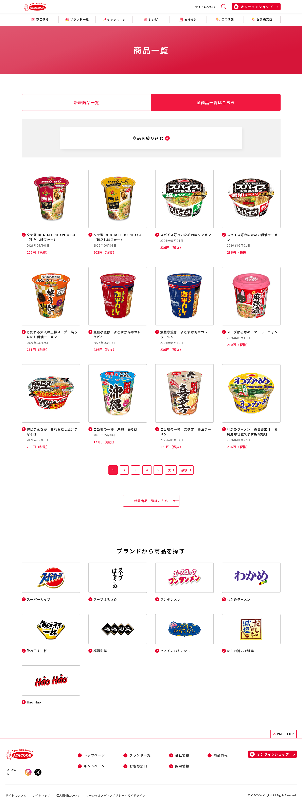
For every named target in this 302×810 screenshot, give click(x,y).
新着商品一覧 (86, 102)
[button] (151, 138)
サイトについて (205, 7)
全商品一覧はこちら (216, 102)
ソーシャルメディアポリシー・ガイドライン (115, 795)
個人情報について (68, 795)
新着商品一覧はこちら (156, 500)
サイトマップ (41, 795)
